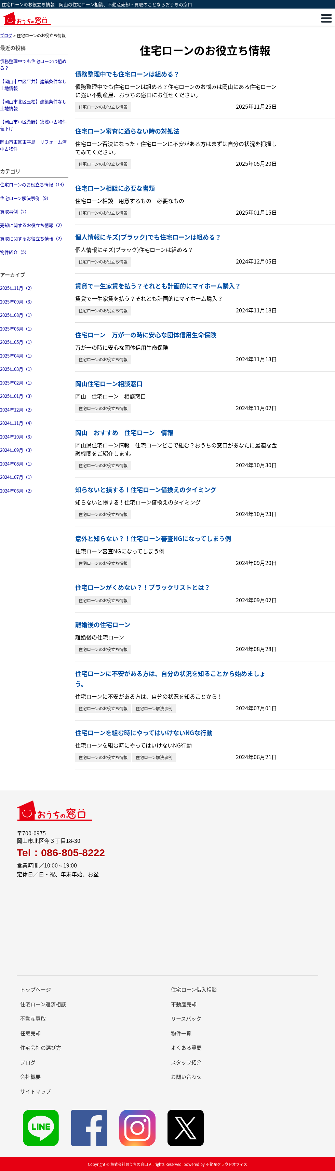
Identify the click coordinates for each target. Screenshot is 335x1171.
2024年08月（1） (17, 463)
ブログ (28, 1062)
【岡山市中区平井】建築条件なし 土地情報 (34, 84)
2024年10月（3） (17, 436)
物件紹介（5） (14, 252)
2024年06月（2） (17, 490)
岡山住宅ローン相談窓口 (109, 383)
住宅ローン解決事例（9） (25, 198)
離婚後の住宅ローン (102, 624)
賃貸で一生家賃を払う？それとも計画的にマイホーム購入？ (158, 286)
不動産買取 (33, 1018)
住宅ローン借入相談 (194, 989)
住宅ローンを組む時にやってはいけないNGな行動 (144, 732)
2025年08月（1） (17, 315)
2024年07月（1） (17, 477)
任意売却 (30, 1033)
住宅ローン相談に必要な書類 (115, 188)
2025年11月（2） (17, 288)
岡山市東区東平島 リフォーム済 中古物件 (34, 145)
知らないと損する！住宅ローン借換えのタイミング (145, 489)
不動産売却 (184, 1004)
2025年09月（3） (17, 301)
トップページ (35, 989)
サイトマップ (35, 1091)
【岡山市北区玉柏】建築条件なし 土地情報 (34, 104)
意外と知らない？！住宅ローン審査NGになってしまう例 (153, 538)
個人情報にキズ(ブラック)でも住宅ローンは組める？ (148, 237)
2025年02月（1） (17, 382)
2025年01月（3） (17, 396)
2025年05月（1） (17, 342)
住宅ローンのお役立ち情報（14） (33, 184)
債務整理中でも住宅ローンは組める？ (33, 64)
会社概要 (30, 1076)
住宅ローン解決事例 (154, 708)
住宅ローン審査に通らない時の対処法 (127, 131)
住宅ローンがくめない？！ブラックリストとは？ (142, 587)
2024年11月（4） (17, 423)
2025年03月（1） (17, 369)
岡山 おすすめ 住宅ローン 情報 (124, 432)
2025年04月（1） (17, 355)
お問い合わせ (186, 1076)
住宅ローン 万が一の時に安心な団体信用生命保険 (145, 334)
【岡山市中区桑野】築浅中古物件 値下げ (34, 125)
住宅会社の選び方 (40, 1047)
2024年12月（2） (17, 409)
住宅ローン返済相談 (43, 1004)
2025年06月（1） (17, 328)
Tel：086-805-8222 (61, 853)
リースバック (186, 1018)
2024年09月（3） (17, 450)
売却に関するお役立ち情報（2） (32, 225)
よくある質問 (186, 1047)
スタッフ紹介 (186, 1062)
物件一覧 (181, 1033)
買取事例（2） (14, 211)
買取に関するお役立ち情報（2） (32, 238)
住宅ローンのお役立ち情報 (103, 107)
